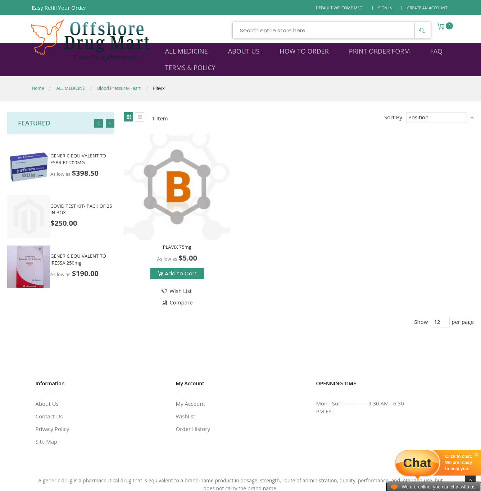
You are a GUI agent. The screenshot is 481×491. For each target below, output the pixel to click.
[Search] (355, 30)
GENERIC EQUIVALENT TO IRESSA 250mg (78, 243)
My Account (190, 365)
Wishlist (185, 378)
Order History (193, 390)
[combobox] (265, 30)
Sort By (393, 101)
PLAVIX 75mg (165, 207)
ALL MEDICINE (70, 73)
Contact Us (49, 378)
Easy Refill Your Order (59, 7)
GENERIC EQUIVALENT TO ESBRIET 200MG (78, 143)
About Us (47, 365)
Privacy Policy (52, 390)
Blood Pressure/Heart (119, 73)
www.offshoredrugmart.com (101, 482)
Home (38, 73)
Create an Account (427, 8)
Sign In (385, 8)
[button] (164, 251)
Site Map (47, 403)
